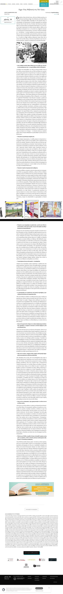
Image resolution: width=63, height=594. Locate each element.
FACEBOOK (29, 576)
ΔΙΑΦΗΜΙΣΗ (37, 578)
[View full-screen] (61, 202)
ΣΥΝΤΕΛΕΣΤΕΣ (44, 576)
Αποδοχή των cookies (39, 588)
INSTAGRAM (30, 578)
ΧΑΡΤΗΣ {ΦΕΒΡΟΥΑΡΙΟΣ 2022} (10, 12)
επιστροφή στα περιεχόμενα (31, 509)
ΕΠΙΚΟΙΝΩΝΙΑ (37, 580)
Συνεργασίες (37, 576)
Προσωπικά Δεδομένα (54, 576)
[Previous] (1, 209)
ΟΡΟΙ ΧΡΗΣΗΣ (52, 578)
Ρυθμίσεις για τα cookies (39, 590)
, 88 (7, 577)
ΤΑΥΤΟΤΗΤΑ (44, 578)
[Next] (62, 209)
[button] (3, 589)
